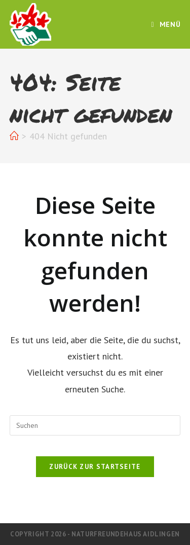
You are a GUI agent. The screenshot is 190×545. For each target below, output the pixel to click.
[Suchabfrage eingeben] (95, 425)
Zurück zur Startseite (94, 466)
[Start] (14, 136)
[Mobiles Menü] (166, 24)
